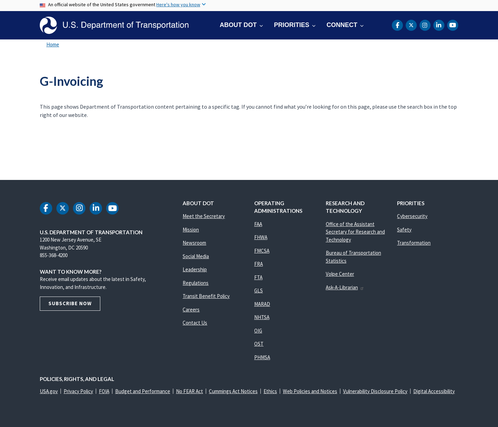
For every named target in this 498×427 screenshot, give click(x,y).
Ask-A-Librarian (345, 287)
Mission (191, 229)
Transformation (414, 242)
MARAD (262, 304)
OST (259, 343)
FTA (258, 277)
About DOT (238, 24)
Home (52, 44)
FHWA (260, 237)
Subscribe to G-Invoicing (39, 151)
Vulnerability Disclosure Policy (375, 391)
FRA (258, 264)
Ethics (270, 391)
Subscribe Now (70, 303)
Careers (191, 309)
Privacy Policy (78, 391)
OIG (258, 330)
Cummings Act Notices (233, 391)
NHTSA (261, 317)
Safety (404, 229)
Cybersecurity (412, 216)
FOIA (104, 391)
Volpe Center (340, 274)
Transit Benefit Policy (206, 296)
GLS (258, 290)
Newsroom (194, 242)
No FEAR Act (189, 391)
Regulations (196, 283)
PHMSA (262, 357)
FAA (258, 224)
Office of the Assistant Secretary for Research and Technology (355, 232)
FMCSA (261, 250)
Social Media (196, 256)
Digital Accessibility (434, 391)
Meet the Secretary (204, 216)
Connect (341, 24)
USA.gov (49, 391)
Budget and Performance (142, 391)
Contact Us (195, 322)
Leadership (195, 269)
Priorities (291, 24)
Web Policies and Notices (310, 391)
